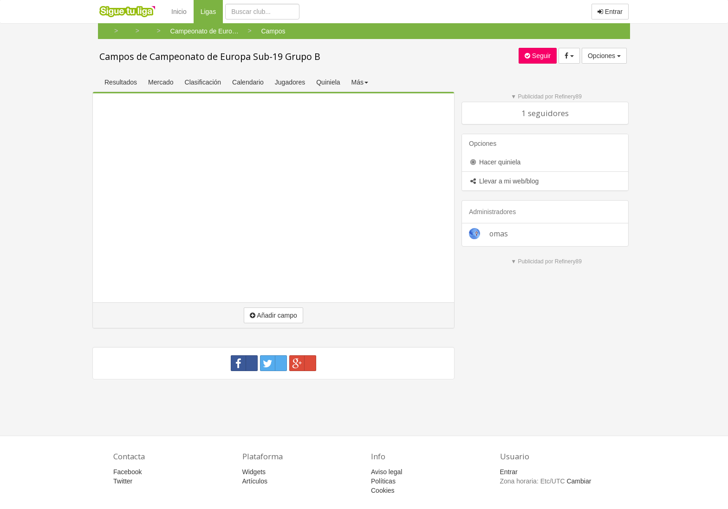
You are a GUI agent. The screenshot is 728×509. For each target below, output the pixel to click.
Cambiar (578, 481)
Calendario (248, 82)
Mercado (160, 82)
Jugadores (290, 82)
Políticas (383, 481)
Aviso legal (386, 472)
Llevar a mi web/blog (504, 181)
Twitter (122, 481)
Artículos (254, 481)
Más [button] (359, 82)
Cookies (383, 490)
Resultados (120, 82)
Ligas (212, 11)
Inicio (179, 11)
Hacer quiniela (494, 162)
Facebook (127, 472)
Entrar (610, 11)
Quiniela (328, 82)
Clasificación (203, 82)
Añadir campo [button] (273, 315)
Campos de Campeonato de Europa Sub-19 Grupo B (209, 56)
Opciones (604, 55)
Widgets (254, 472)
